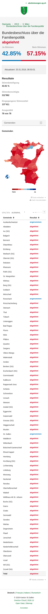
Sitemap (29, 603)
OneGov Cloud (20, 600)
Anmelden (24, 608)
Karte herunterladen (38, 200)
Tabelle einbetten (38, 580)
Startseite (6, 24)
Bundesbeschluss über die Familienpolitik (25, 26)
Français (19, 593)
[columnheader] (15, 218)
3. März (26, 24)
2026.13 (30, 600)
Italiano (27, 593)
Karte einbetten (38, 197)
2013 (16, 24)
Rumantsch (36, 593)
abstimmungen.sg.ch (37, 3)
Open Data (20, 603)
